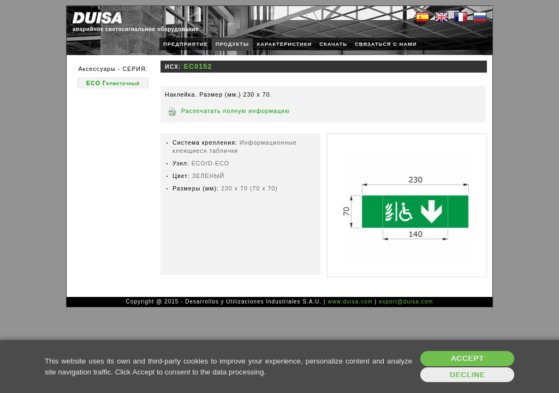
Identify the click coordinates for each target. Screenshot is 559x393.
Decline (467, 375)
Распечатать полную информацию (235, 111)
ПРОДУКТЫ (232, 44)
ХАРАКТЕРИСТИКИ (284, 44)
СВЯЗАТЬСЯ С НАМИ (386, 44)
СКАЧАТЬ (333, 44)
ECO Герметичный (113, 83)
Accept (467, 358)
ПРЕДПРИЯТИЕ (185, 44)
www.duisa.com (350, 302)
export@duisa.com (406, 302)
